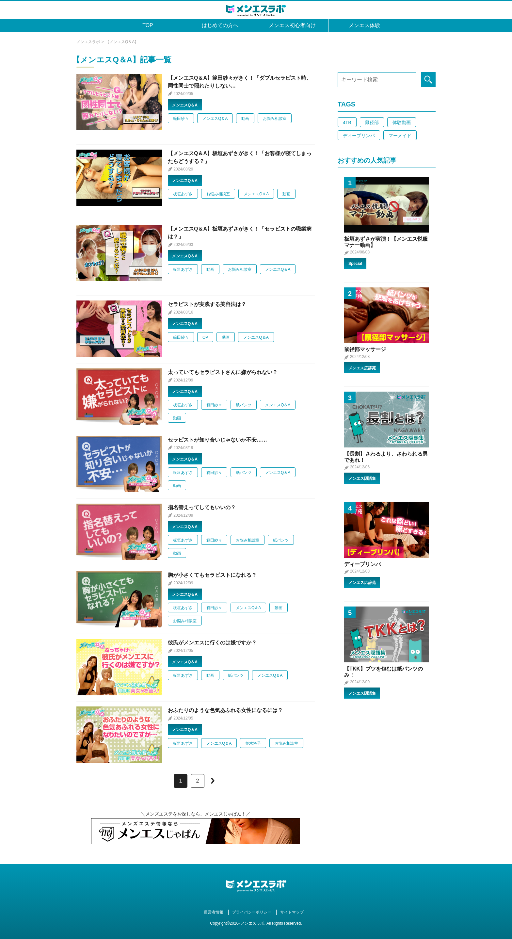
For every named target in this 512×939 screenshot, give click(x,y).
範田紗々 (181, 118)
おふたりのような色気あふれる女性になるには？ (225, 710)
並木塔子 (253, 743)
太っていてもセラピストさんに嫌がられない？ (223, 372)
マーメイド (400, 135)
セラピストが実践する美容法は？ (207, 304)
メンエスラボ (88, 42)
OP (205, 337)
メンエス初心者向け (292, 25)
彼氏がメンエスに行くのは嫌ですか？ (212, 642)
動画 (245, 118)
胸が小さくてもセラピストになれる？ (212, 575)
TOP (147, 25)
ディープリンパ (359, 135)
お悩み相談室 (274, 118)
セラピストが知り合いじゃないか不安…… (217, 440)
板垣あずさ (183, 194)
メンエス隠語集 (362, 478)
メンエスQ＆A (185, 105)
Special (355, 263)
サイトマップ (292, 912)
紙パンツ (243, 405)
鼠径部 (372, 122)
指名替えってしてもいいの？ (202, 507)
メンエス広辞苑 (362, 368)
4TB (347, 122)
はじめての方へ (220, 25)
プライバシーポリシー (251, 912)
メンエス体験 (364, 25)
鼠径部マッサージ (365, 349)
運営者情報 (213, 912)
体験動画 (401, 122)
